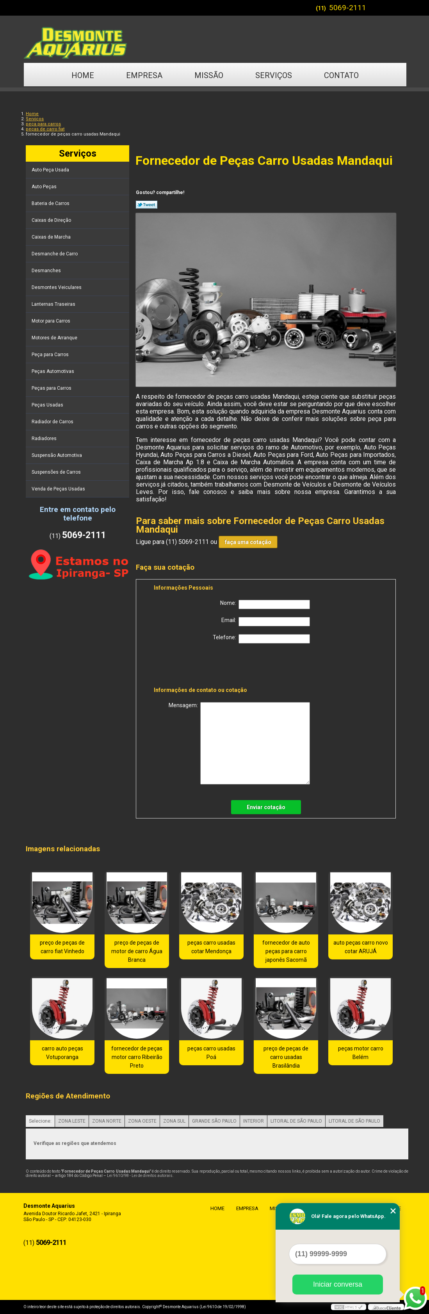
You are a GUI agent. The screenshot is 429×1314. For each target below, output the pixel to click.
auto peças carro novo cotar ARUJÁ (360, 947)
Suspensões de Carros (57, 472)
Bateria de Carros (51, 203)
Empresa (144, 75)
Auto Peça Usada (51, 170)
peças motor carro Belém (360, 1052)
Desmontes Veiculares (57, 287)
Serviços (273, 75)
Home (82, 75)
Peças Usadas (48, 405)
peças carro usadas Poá (211, 1052)
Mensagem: (239, 743)
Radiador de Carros (53, 421)
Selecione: (40, 1121)
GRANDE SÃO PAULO (214, 1121)
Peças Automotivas (53, 371)
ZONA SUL (174, 1121)
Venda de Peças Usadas (59, 489)
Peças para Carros (52, 388)
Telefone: (261, 639)
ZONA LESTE (71, 1121)
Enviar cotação (266, 807)
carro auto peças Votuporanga (62, 1052)
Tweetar (146, 205)
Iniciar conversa (337, 1284)
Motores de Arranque (55, 338)
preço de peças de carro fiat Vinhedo (62, 947)
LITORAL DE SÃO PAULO (296, 1121)
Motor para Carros (51, 321)
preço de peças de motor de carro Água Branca (136, 951)
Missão (208, 75)
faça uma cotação (248, 542)
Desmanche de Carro (55, 254)
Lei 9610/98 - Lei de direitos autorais (140, 1175)
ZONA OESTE (142, 1121)
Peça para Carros (51, 354)
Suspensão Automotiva (57, 455)
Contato (341, 75)
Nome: (265, 604)
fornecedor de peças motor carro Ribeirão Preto (136, 1057)
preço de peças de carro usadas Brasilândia (285, 1057)
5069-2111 (347, 7)
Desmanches (47, 270)
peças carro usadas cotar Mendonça (211, 947)
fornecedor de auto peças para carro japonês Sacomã (286, 951)
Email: (265, 621)
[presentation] (203, 666)
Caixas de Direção (52, 220)
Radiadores (45, 438)
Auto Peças (45, 186)
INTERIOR (253, 1121)
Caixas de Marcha (52, 237)
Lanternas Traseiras (54, 304)
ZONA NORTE (106, 1121)
